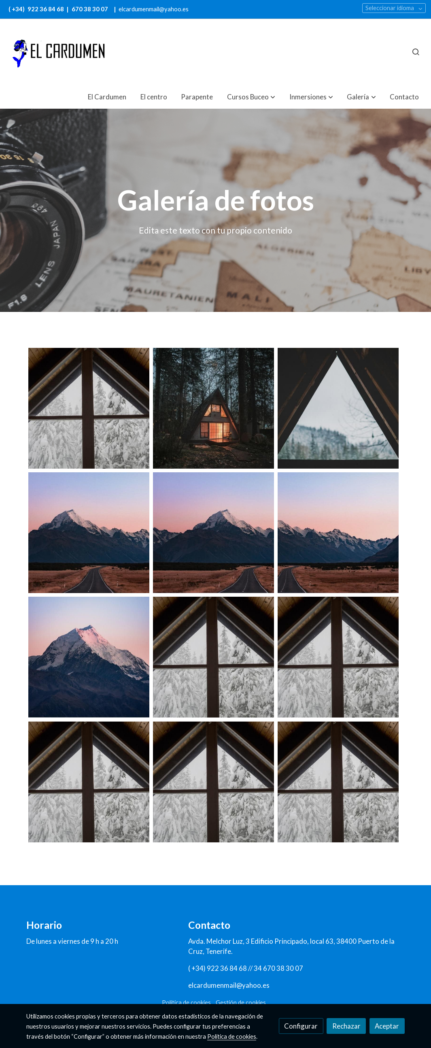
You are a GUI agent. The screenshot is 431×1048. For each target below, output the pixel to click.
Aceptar (387, 1026)
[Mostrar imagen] (88, 408)
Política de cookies (186, 1002)
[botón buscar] (415, 52)
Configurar (301, 1026)
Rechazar (346, 1026)
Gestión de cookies (241, 1002)
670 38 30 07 (90, 9)
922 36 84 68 (46, 9)
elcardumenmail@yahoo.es (154, 9)
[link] (57, 52)
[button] (251, 97)
